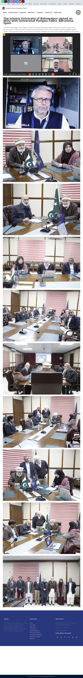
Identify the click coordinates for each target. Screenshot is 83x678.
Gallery (30, 4)
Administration (13, 12)
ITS (26, 4)
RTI (22, 4)
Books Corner (43, 4)
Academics (22, 12)
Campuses (39, 12)
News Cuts (36, 4)
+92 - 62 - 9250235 (63, 627)
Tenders (59, 4)
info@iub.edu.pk (63, 630)
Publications (58, 12)
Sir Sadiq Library (52, 4)
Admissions (31, 12)
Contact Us (78, 4)
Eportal (18, 4)
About (5, 12)
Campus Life (48, 12)
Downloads (71, 4)
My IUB (13, 4)
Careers (65, 4)
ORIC (8, 4)
